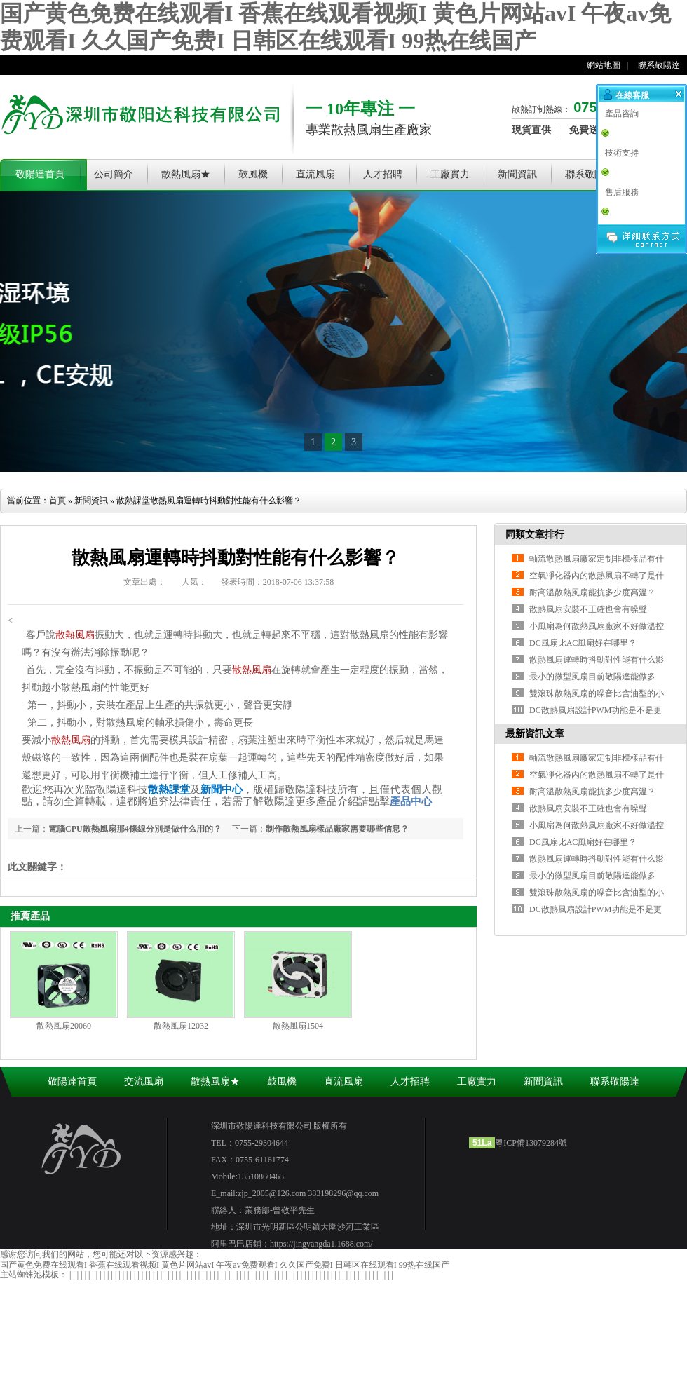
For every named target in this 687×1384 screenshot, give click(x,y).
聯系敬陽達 (659, 65)
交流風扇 (143, 1081)
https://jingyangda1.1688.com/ (321, 1244)
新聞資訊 (517, 174)
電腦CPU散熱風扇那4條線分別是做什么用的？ (135, 829)
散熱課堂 (133, 501)
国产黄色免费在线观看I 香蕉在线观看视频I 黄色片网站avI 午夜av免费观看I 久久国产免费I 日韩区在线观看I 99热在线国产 (224, 1265)
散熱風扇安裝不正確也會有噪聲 (588, 609)
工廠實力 (450, 174)
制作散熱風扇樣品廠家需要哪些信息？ (337, 829)
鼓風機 (253, 174)
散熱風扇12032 (181, 1026)
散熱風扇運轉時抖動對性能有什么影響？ (225, 501)
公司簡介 (113, 174)
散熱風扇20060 (63, 1026)
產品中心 (411, 801)
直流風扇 (315, 174)
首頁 (57, 501)
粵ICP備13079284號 (531, 1143)
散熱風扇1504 (298, 1026)
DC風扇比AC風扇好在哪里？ (583, 643)
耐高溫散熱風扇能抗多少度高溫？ (592, 592)
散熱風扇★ (185, 174)
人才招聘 (382, 174)
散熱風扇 (75, 635)
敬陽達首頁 (39, 174)
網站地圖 (603, 65)
